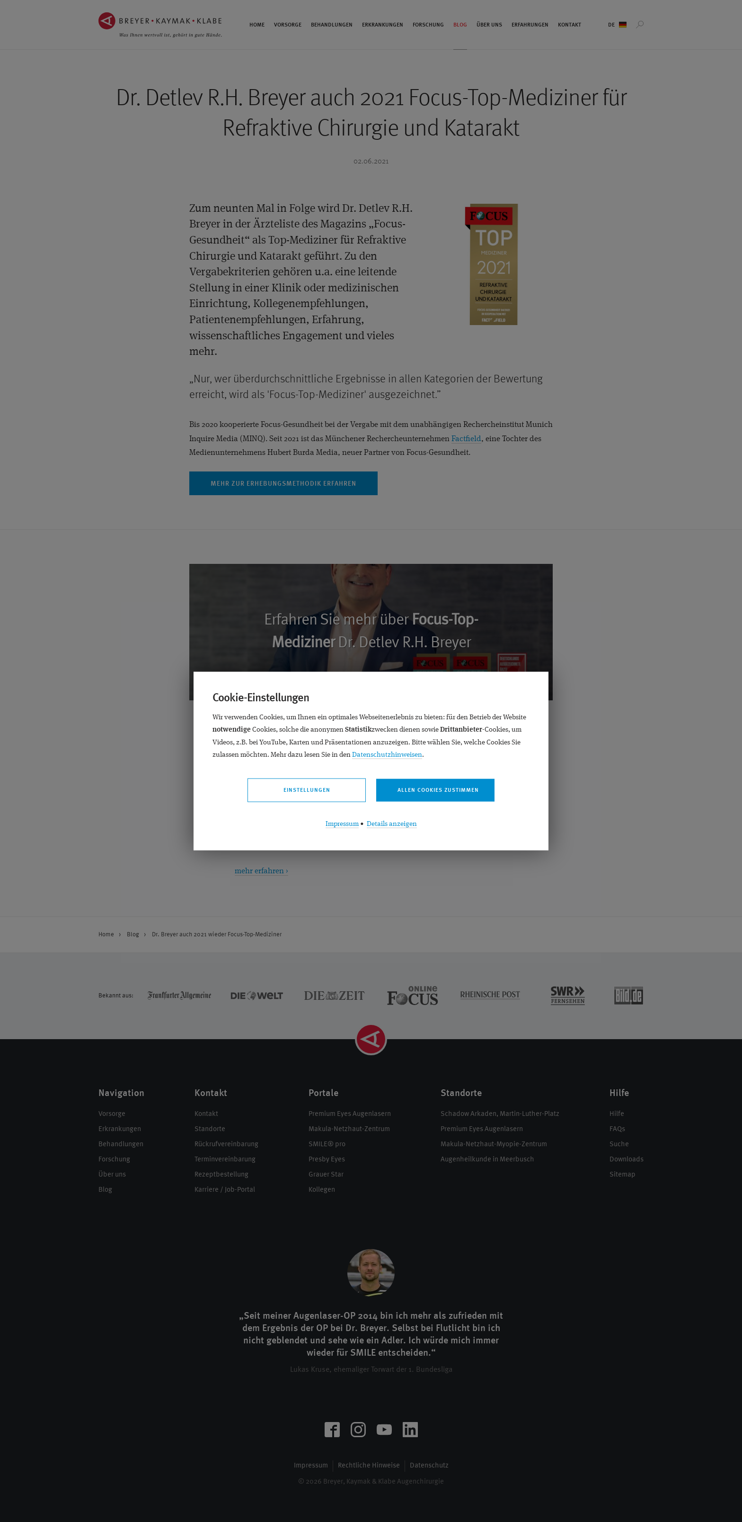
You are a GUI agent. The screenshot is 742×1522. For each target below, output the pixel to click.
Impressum (342, 823)
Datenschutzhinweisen (387, 754)
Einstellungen (306, 790)
